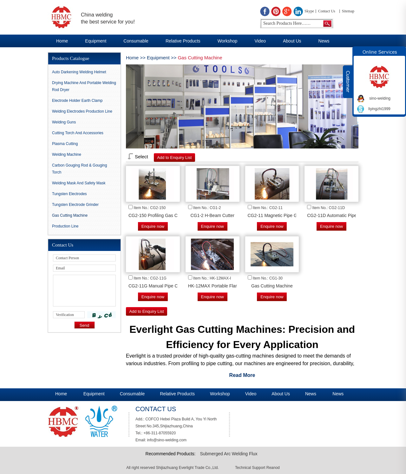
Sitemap (348, 11)
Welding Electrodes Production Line (82, 111)
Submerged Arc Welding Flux (228, 453)
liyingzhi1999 (379, 109)
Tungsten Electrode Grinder (75, 204)
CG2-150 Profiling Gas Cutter (157, 215)
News (324, 40)
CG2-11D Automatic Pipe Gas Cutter (343, 215)
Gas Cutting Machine (200, 57)
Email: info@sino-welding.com (161, 440)
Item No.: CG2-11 (268, 208)
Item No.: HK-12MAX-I (212, 278)
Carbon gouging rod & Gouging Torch (79, 168)
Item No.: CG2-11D (328, 208)
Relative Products (183, 40)
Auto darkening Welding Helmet (79, 72)
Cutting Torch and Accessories (77, 133)
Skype (309, 11)
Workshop (228, 40)
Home (62, 40)
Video (260, 40)
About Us (292, 40)
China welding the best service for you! (108, 18)
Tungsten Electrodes (69, 194)
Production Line (65, 226)
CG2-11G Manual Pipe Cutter (157, 285)
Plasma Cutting (65, 144)
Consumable (135, 40)
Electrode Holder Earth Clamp (77, 100)
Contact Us (326, 11)
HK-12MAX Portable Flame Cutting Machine (231, 285)
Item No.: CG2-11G (150, 278)
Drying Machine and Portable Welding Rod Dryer (84, 86)
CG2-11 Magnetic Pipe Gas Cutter (281, 215)
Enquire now (152, 226)
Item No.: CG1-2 (207, 208)
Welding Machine (66, 154)
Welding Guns (64, 122)
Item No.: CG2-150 (150, 208)
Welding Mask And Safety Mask (79, 183)
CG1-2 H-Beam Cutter (212, 215)
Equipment (95, 40)
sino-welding (379, 98)
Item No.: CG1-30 (268, 278)
